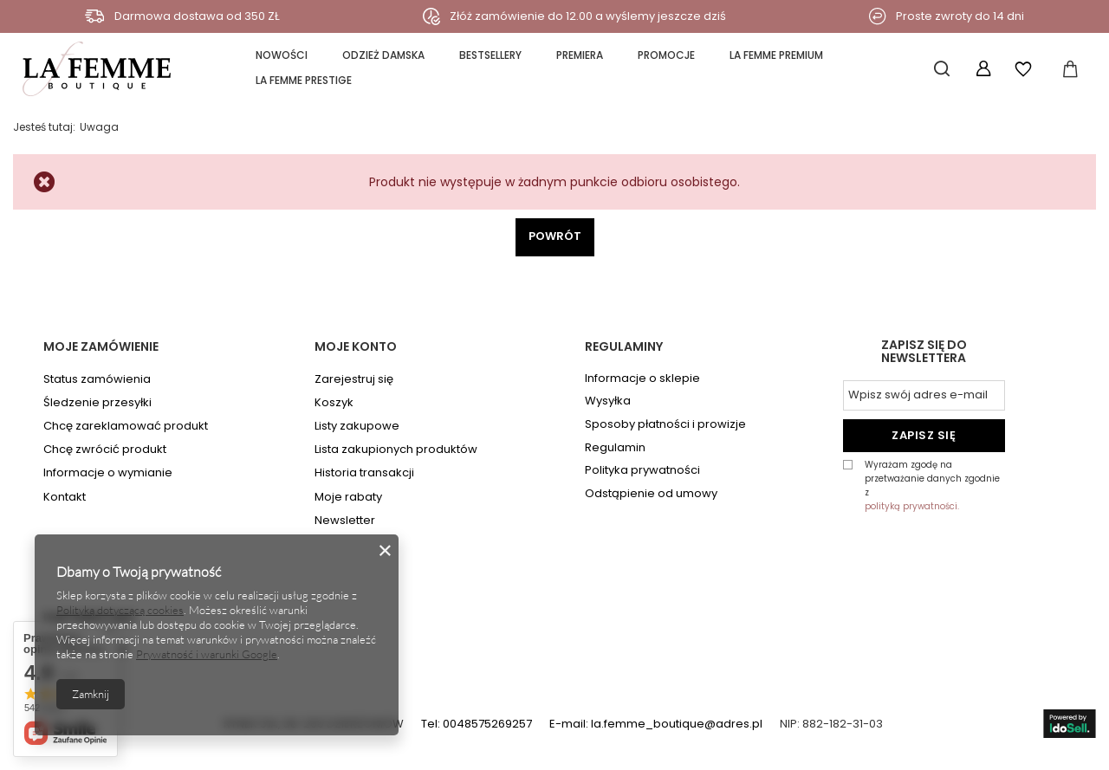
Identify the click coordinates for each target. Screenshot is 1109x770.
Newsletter (345, 520)
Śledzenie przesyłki (97, 403)
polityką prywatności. (912, 506)
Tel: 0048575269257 (476, 723)
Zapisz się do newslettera (924, 353)
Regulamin (615, 448)
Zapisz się (924, 435)
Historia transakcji (364, 473)
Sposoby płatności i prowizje (665, 424)
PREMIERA (579, 55)
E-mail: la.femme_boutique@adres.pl (655, 723)
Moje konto (356, 346)
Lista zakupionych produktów (396, 449)
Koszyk (334, 403)
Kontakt (64, 497)
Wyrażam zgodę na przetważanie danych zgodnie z (935, 486)
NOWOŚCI (282, 55)
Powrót (555, 236)
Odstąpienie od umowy (651, 494)
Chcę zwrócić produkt (104, 449)
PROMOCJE (666, 55)
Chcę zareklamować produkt (125, 426)
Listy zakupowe (357, 426)
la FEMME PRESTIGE (304, 80)
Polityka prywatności (642, 470)
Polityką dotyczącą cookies (120, 610)
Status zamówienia (97, 379)
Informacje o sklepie (642, 378)
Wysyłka (608, 401)
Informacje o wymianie (107, 473)
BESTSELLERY (490, 55)
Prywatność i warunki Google (206, 654)
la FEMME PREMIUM (776, 55)
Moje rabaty (348, 497)
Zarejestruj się (354, 379)
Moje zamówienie (101, 346)
